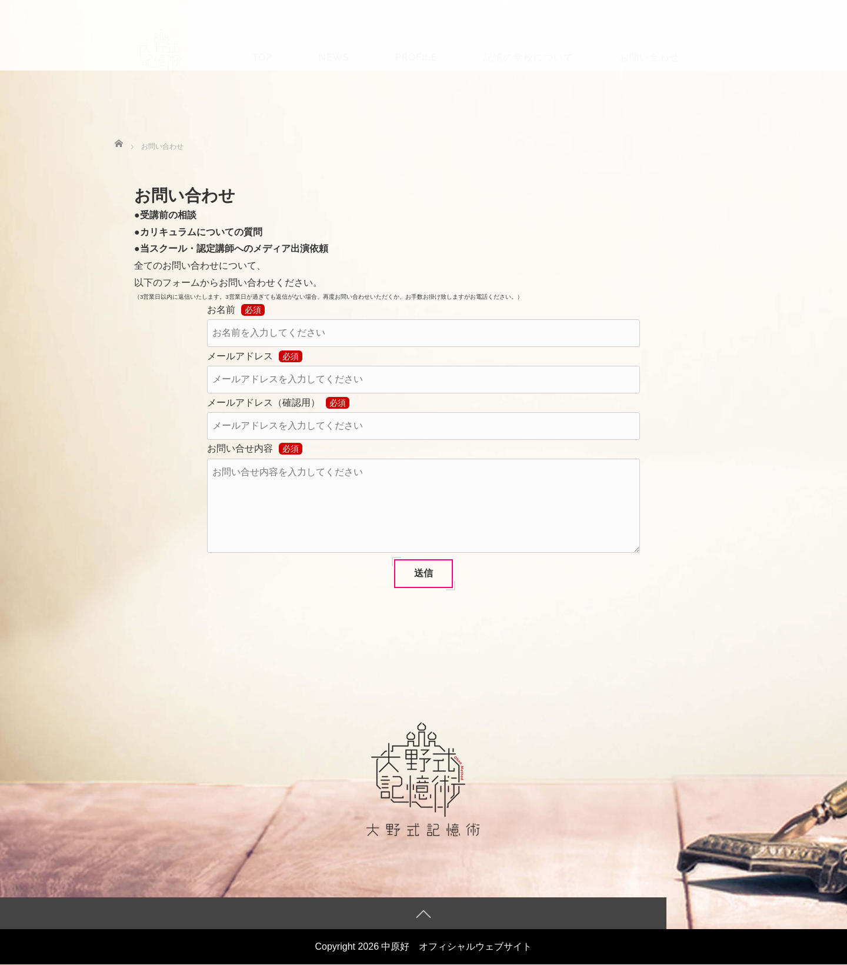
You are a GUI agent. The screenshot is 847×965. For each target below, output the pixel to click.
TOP (262, 39)
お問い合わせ (649, 39)
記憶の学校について (528, 39)
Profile (416, 39)
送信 (423, 573)
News (333, 39)
